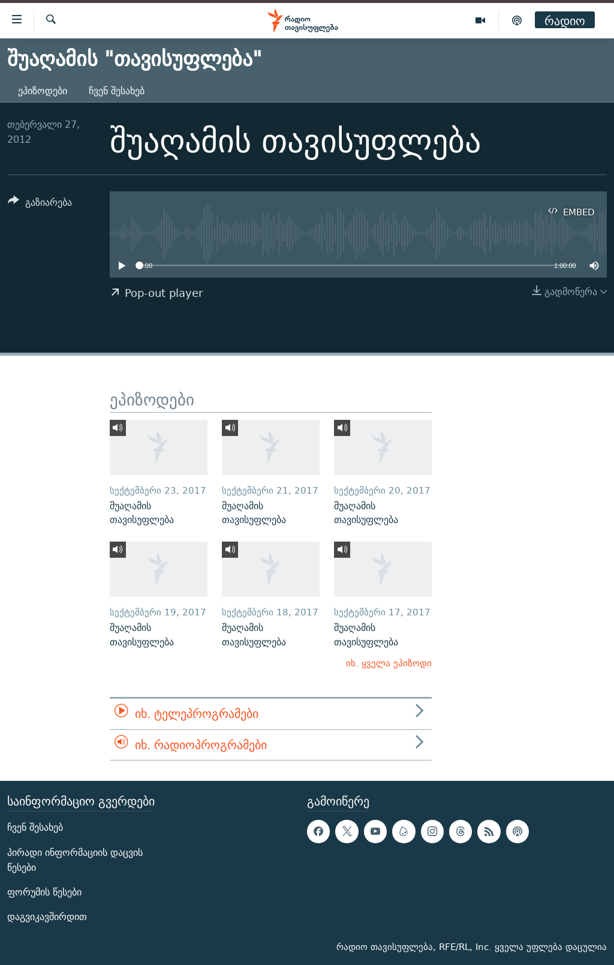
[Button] (40, 204)
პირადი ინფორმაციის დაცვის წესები (75, 860)
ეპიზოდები (42, 91)
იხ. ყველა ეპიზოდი (389, 663)
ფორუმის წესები (44, 892)
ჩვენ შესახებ (117, 91)
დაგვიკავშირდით (47, 916)
